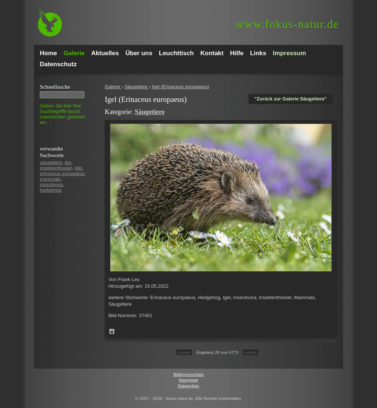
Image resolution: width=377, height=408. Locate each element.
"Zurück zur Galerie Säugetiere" (290, 99)
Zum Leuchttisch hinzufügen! (111, 331)
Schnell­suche (55, 87)
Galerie (113, 86)
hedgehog (50, 190)
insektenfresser (56, 168)
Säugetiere (136, 86)
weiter (250, 352)
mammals (50, 179)
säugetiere (51, 162)
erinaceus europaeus (62, 173)
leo (68, 162)
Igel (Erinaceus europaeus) (180, 86)
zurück (184, 352)
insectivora (51, 184)
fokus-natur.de (287, 24)
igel (78, 168)
